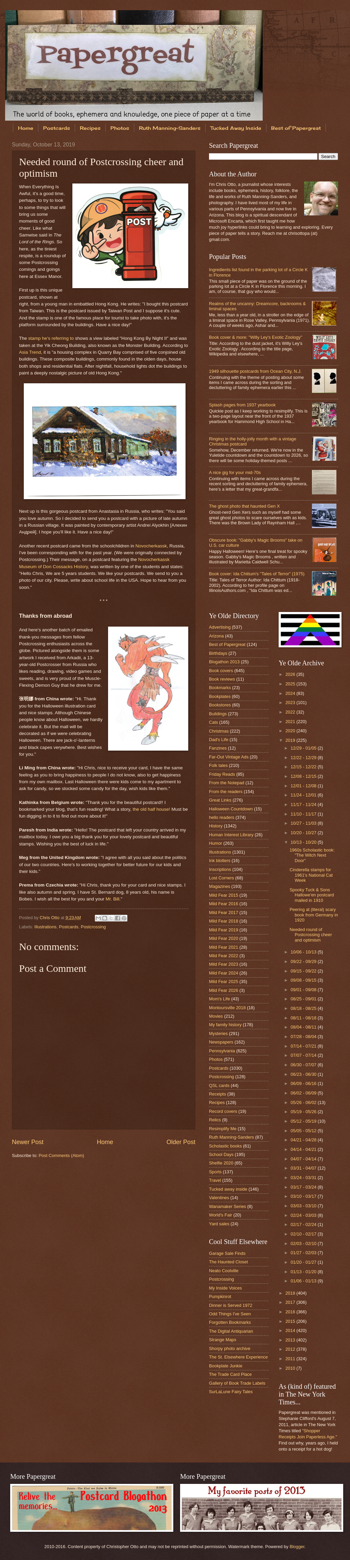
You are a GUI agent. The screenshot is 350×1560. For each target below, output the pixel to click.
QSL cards (219, 1085)
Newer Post (27, 1142)
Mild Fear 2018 (223, 921)
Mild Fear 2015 (223, 895)
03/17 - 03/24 (304, 1187)
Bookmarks (220, 687)
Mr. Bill (113, 898)
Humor (215, 843)
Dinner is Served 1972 (230, 1305)
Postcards (56, 128)
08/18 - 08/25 (304, 1008)
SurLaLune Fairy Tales (231, 1391)
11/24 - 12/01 (304, 794)
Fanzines (218, 748)
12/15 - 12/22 (304, 766)
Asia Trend (30, 352)
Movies (216, 1016)
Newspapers (221, 1042)
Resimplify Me (223, 1128)
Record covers (223, 1111)
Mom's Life (219, 998)
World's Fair (220, 1214)
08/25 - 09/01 (304, 998)
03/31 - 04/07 (304, 1168)
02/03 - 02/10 (304, 1243)
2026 (290, 674)
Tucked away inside (228, 1189)
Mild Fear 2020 (223, 938)
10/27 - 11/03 (304, 823)
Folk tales (218, 765)
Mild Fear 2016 (223, 903)
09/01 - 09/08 (304, 989)
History (216, 825)
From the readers (226, 791)
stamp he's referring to (51, 338)
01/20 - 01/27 (304, 1262)
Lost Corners (221, 877)
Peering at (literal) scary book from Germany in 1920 (314, 915)
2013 (290, 1340)
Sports (215, 1171)
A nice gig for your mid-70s (235, 472)
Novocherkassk (151, 545)
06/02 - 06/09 (304, 1092)
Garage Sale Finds (227, 1253)
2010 (290, 1368)
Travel (215, 1180)
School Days (221, 1154)
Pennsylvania (222, 1050)
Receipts (217, 1094)
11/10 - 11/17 (304, 814)
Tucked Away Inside (235, 128)
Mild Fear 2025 (223, 981)
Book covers (221, 670)
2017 (290, 1302)
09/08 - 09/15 (304, 980)
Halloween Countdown (231, 808)
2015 (290, 1321)
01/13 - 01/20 (304, 1271)
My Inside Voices (225, 1288)
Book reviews (222, 679)
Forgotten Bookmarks (230, 1322)
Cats (213, 722)
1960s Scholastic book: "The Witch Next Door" (312, 855)
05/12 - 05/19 (304, 1121)
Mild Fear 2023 (223, 964)
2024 (290, 693)
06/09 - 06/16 (304, 1083)
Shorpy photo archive (229, 1348)
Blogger (297, 1546)
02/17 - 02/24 (304, 1224)
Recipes (90, 128)
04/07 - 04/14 (304, 1158)
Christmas (219, 731)
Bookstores (220, 704)
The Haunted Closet (228, 1261)
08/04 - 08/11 (304, 1027)
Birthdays (218, 653)
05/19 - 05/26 (304, 1111)
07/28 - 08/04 (304, 1036)
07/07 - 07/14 (304, 1055)
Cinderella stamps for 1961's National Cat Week (311, 875)
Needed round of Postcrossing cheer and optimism (311, 935)
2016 (290, 1311)
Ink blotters (219, 860)
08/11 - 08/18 (304, 1017)
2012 (290, 1349)
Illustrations (45, 926)
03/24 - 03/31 (304, 1177)
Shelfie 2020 (221, 1162)
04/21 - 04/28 (304, 1139)
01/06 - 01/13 (304, 1280)
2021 (290, 721)
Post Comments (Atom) (61, 1155)
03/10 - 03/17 (304, 1196)
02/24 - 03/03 (304, 1215)
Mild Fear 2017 (223, 912)
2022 (290, 712)
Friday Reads (222, 774)
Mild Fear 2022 (223, 955)
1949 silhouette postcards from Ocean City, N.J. (255, 371)
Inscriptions (220, 869)
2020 (290, 730)
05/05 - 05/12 (304, 1130)
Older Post (181, 1142)
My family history (225, 1024)
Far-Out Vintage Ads (228, 756)
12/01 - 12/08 (304, 785)
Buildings (218, 713)
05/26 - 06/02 (304, 1102)
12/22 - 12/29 (304, 757)
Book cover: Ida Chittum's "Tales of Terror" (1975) (256, 573)
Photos (119, 128)
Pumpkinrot (220, 1296)
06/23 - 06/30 (304, 1074)
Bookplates (220, 696)
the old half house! (151, 809)
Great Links (220, 800)
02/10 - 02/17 (304, 1234)
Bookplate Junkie (225, 1365)
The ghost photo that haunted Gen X (244, 506)
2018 (290, 1293)
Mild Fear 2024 (223, 973)
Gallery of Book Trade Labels (237, 1383)
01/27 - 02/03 (304, 1252)
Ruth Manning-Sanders (169, 128)
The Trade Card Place (230, 1374)
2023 (290, 702)
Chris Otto (50, 917)
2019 (290, 740)
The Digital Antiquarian (231, 1331)
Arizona (216, 635)
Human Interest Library (231, 834)
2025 (290, 683)
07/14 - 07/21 (304, 1046)
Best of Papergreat (227, 644)
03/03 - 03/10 (304, 1205)
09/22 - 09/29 (304, 961)
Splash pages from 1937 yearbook (242, 404)
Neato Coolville (224, 1270)
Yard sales (219, 1223)
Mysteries (218, 1033)
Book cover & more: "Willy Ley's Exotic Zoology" (255, 337)
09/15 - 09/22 (304, 971)
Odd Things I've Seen (230, 1313)
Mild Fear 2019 (223, 929)
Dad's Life (218, 739)
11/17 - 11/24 (304, 804)
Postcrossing (93, 926)
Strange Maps (222, 1339)
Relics (215, 1119)
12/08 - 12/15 (304, 776)
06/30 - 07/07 (304, 1064)
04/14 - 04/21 (304, 1149)
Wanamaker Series (227, 1206)
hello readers (221, 817)
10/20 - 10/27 (304, 832)
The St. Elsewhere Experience (238, 1357)
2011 (290, 1358)
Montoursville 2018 (227, 1007)
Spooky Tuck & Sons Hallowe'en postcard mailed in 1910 (312, 895)
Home (25, 128)
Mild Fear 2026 (223, 990)
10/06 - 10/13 (304, 951)
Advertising (220, 627)
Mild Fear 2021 (223, 947)
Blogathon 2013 (224, 661)
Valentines (219, 1197)
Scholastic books (225, 1146)
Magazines (219, 886)
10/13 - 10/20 (304, 842)
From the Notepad (226, 782)
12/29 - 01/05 (304, 748)
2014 (290, 1330)
